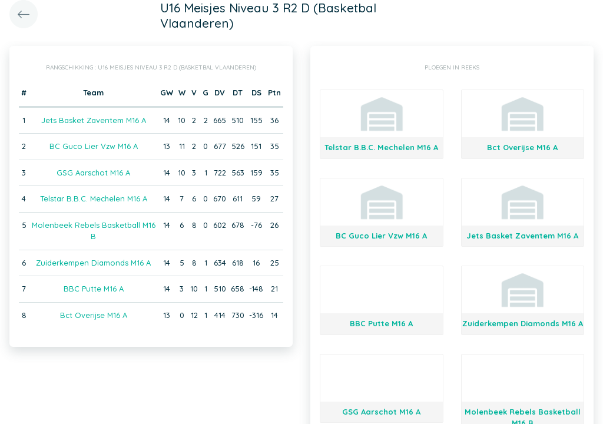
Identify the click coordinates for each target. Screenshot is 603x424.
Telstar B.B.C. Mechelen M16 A (93, 198)
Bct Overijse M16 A (93, 315)
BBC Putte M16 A (94, 288)
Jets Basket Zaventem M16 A (93, 120)
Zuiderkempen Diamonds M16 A (93, 262)
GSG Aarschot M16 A (93, 172)
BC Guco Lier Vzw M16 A (93, 146)
